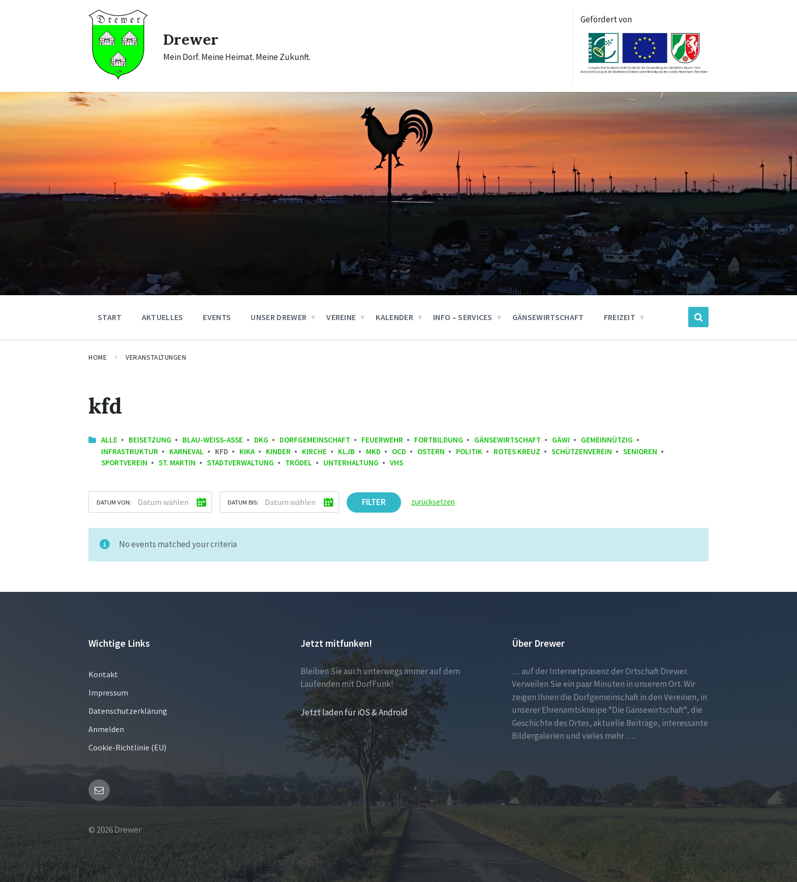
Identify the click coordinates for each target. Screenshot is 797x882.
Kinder (278, 451)
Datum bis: (243, 502)
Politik (469, 451)
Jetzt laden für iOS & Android (354, 712)
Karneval (186, 451)
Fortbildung (438, 440)
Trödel (298, 462)
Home (97, 357)
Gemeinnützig (607, 440)
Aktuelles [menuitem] (162, 317)
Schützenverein (581, 451)
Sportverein (124, 462)
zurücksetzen (433, 502)
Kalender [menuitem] (394, 317)
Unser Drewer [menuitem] (278, 317)
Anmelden (106, 729)
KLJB (346, 451)
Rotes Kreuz (517, 451)
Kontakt (103, 674)
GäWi (561, 440)
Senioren (640, 451)
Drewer (191, 39)
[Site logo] (118, 76)
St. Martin (177, 462)
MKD (373, 451)
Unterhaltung (351, 462)
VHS (396, 462)
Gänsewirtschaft (507, 440)
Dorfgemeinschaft (315, 440)
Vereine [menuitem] (341, 317)
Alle (109, 440)
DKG (261, 440)
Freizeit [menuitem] (620, 317)
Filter (374, 502)
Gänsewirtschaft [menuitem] (548, 317)
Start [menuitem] (110, 317)
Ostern (431, 451)
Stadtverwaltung (240, 462)
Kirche (314, 451)
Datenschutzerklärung (127, 711)
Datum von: (114, 502)
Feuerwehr (382, 440)
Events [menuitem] (217, 317)
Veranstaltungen (156, 357)
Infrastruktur (129, 451)
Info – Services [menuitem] (463, 317)
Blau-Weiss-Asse (212, 440)
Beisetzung (150, 440)
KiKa (247, 451)
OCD (399, 451)
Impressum (108, 692)
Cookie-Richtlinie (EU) (127, 747)
